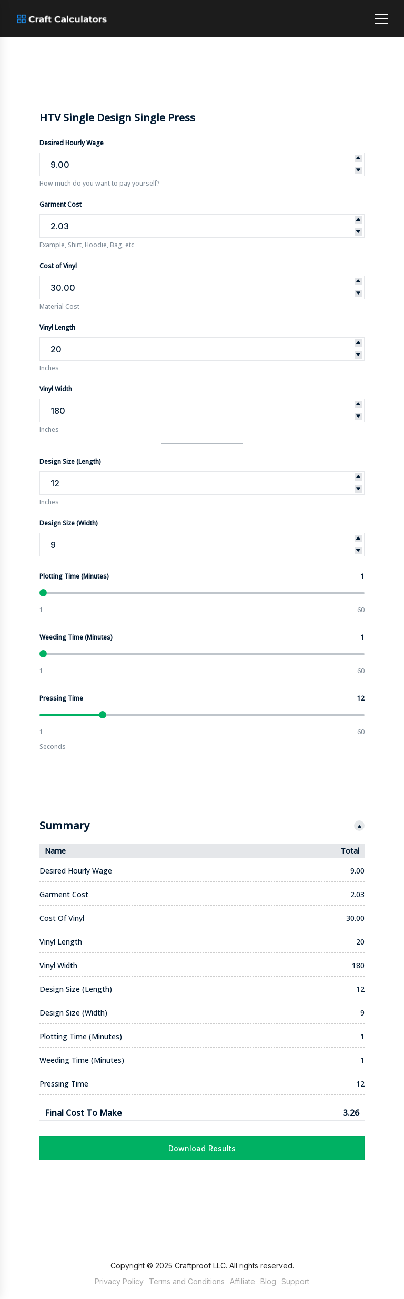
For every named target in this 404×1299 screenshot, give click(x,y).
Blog (268, 1281)
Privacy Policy (119, 1281)
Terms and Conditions (187, 1281)
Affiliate (242, 1281)
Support (295, 1281)
